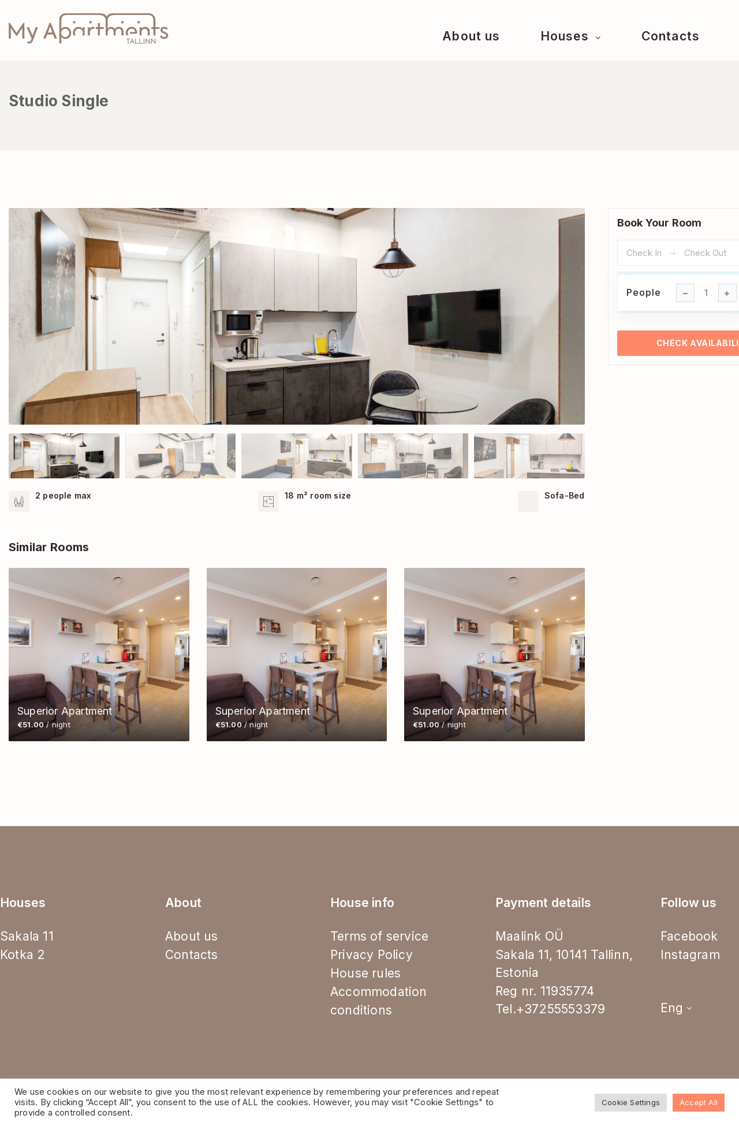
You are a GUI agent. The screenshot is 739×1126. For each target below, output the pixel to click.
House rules (365, 973)
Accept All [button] (699, 1102)
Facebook (689, 936)
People (643, 292)
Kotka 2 (22, 954)
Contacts (670, 36)
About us (470, 36)
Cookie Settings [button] (631, 1102)
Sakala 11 (27, 936)
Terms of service (379, 936)
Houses (566, 36)
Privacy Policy (371, 954)
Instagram (690, 954)
